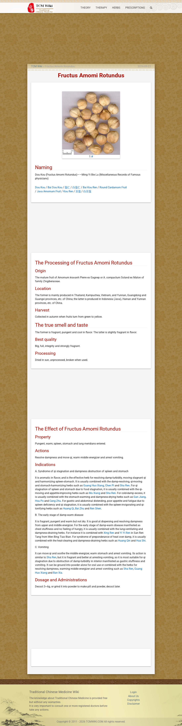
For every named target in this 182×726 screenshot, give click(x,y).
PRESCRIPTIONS (135, 7)
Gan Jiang (140, 496)
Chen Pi (109, 485)
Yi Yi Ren (125, 532)
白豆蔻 (87, 191)
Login (133, 692)
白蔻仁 (76, 187)
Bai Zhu (79, 508)
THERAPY (101, 7)
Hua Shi (140, 540)
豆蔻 (78, 191)
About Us (133, 696)
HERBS (116, 7)
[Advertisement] (91, 38)
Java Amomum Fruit (49, 191)
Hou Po (39, 500)
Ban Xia (57, 572)
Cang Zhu (55, 500)
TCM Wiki (36, 66)
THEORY (86, 7)
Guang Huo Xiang (93, 485)
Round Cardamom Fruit (113, 187)
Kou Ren (68, 191)
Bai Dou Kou (55, 187)
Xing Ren (109, 532)
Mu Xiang (94, 493)
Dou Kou (40, 187)
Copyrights (133, 700)
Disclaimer (133, 703)
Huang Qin (124, 540)
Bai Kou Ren (90, 187)
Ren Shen (95, 508)
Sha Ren (125, 485)
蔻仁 (67, 187)
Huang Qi (68, 508)
